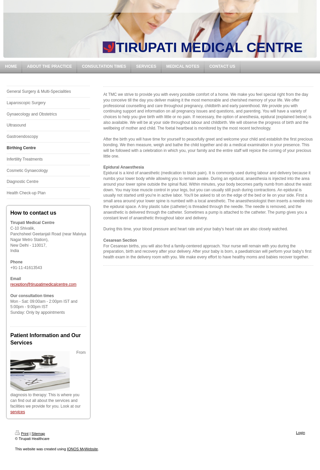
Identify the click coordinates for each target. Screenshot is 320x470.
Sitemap (38, 434)
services (17, 412)
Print (22, 434)
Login (300, 433)
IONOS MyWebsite (82, 449)
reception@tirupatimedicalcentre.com (43, 284)
